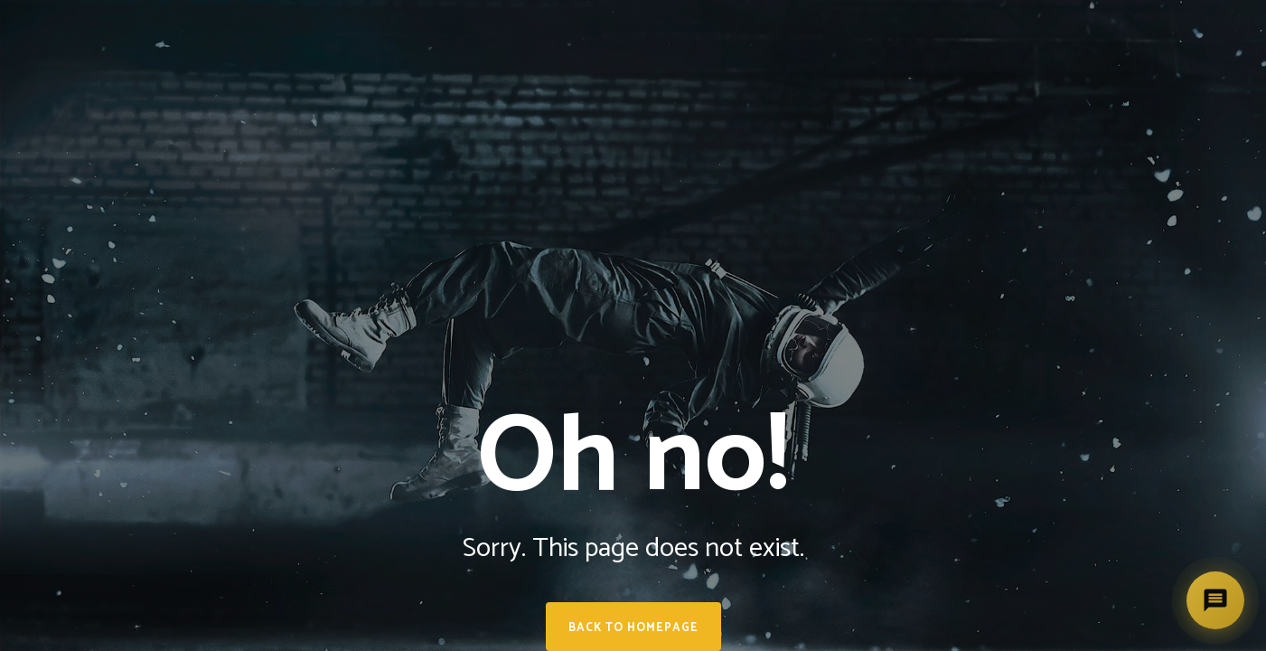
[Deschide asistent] (1215, 600)
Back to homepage (633, 627)
